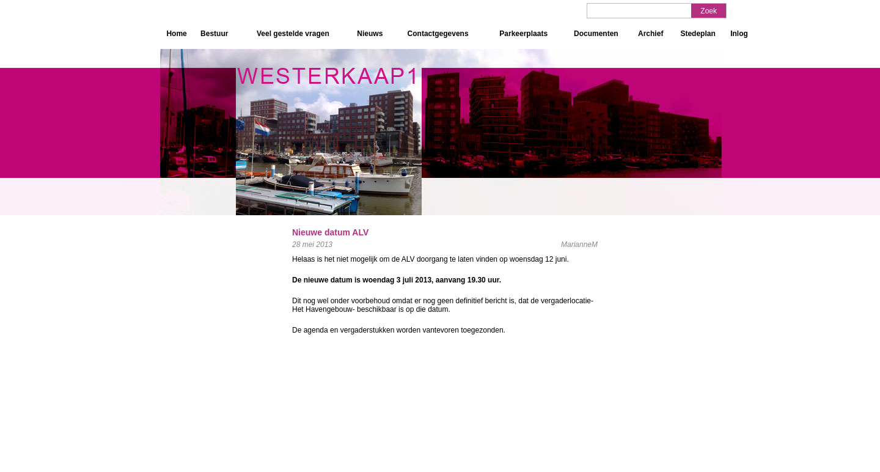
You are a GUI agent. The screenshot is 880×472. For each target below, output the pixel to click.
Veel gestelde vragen (293, 33)
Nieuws (370, 33)
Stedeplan (697, 33)
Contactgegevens (438, 33)
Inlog (739, 33)
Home (176, 33)
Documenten (596, 33)
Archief (650, 33)
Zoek (708, 11)
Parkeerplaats (523, 33)
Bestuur (214, 33)
